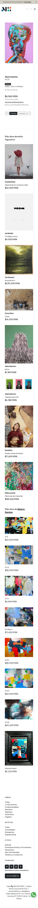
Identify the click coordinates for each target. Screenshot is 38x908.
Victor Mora (9, 313)
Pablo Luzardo (10, 493)
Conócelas (27, 2)
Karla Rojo (8, 450)
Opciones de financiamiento (14, 102)
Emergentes (9, 832)
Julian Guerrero (10, 366)
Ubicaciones (9, 850)
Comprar (13, 113)
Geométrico (9, 814)
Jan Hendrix (9, 233)
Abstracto (8, 809)
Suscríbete (13, 876)
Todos (7, 827)
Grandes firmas (10, 835)
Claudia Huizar (10, 182)
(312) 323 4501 (17, 886)
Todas (7, 802)
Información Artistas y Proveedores (18, 847)
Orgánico (8, 817)
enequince (25, 891)
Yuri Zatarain (9, 277)
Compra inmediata (12, 807)
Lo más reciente (11, 804)
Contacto (22, 113)
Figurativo (8, 812)
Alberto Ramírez (11, 77)
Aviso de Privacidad (12, 852)
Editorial (8, 845)
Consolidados (10, 830)
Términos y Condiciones (14, 855)
